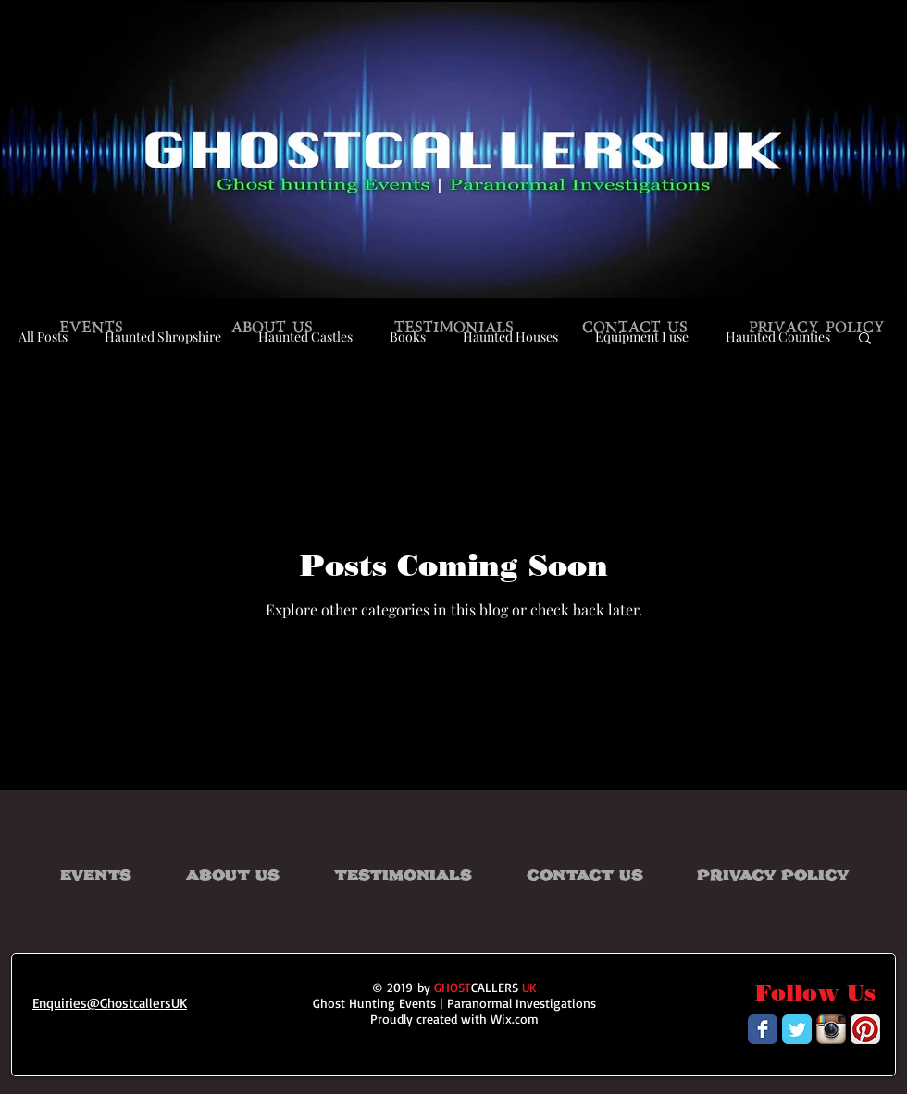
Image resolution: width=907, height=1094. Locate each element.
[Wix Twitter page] (797, 1029)
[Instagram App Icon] (831, 1029)
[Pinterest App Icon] (865, 1029)
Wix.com (515, 1018)
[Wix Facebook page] (762, 1029)
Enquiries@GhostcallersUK (109, 1003)
